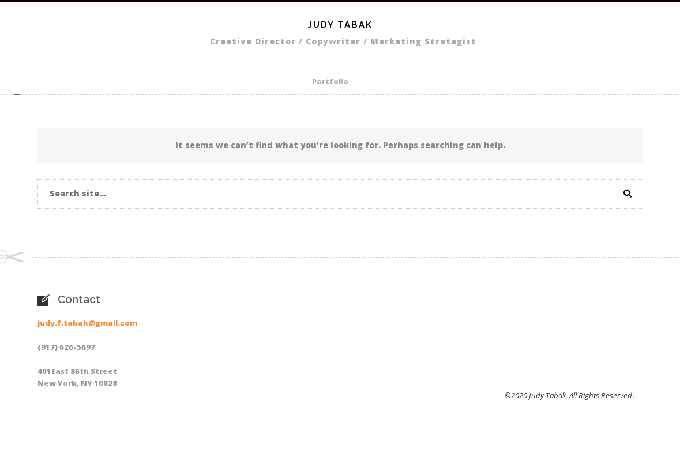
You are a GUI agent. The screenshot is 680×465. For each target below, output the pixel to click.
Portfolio (330, 81)
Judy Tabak (340, 25)
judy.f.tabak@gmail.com (87, 322)
